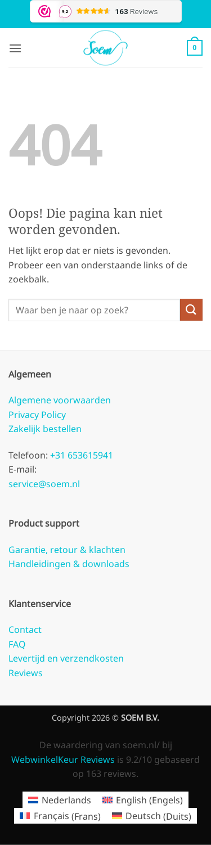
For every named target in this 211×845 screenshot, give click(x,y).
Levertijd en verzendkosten (66, 658)
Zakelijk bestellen (45, 428)
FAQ (17, 644)
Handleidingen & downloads (68, 564)
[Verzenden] (191, 310)
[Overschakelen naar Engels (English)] (142, 800)
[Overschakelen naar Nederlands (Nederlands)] (60, 800)
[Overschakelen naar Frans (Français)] (60, 816)
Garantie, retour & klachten (66, 549)
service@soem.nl (44, 484)
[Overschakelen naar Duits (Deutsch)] (151, 816)
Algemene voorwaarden (59, 400)
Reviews (25, 673)
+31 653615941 (80, 455)
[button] (15, 48)
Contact (25, 629)
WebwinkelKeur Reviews (63, 759)
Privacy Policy (37, 414)
